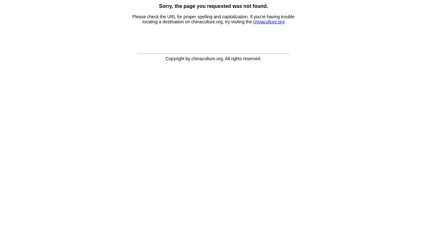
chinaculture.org (269, 21)
